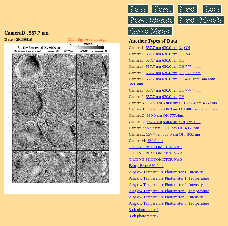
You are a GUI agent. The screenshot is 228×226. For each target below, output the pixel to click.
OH (187, 47)
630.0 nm (169, 47)
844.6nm (208, 79)
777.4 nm (193, 66)
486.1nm (192, 79)
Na (181, 47)
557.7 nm (153, 47)
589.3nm (136, 84)
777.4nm (177, 115)
